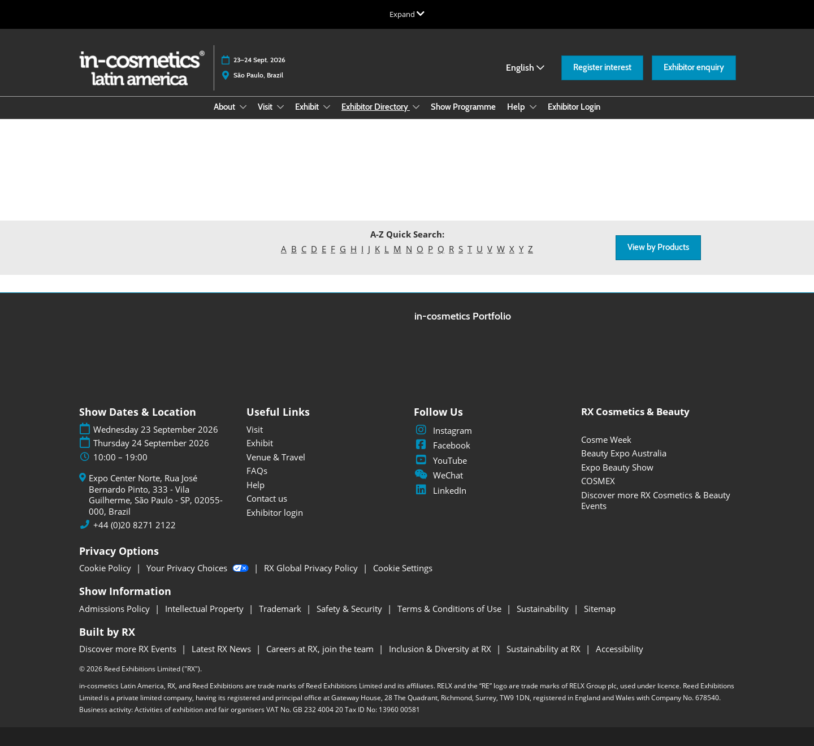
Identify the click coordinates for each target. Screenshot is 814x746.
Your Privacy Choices (198, 567)
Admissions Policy (115, 608)
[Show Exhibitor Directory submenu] (416, 107)
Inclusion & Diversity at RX (441, 648)
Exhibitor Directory (375, 107)
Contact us (266, 498)
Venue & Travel (275, 457)
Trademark (281, 608)
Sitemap (600, 608)
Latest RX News (222, 648)
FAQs (256, 470)
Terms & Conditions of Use (450, 608)
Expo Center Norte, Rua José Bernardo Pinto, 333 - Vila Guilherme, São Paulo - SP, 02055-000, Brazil (156, 495)
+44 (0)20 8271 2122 (134, 525)
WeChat (438, 475)
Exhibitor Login (574, 107)
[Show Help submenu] (533, 107)
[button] (602, 67)
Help (517, 107)
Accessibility (619, 648)
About (225, 107)
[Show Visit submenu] (280, 107)
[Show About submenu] (243, 107)
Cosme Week (606, 439)
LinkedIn (440, 490)
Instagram (443, 430)
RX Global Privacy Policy (312, 567)
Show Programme (463, 107)
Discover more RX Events (129, 648)
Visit (266, 107)
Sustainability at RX (544, 648)
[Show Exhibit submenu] (326, 107)
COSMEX (598, 480)
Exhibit (308, 107)
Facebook (442, 445)
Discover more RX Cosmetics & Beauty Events (655, 500)
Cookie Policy (106, 567)
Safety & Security (350, 608)
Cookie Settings (402, 567)
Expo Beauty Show (617, 467)
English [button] (525, 67)
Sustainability (544, 608)
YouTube (440, 460)
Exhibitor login (274, 512)
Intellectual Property (205, 608)
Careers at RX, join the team (321, 648)
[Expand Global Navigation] (407, 14)
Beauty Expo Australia (623, 453)
